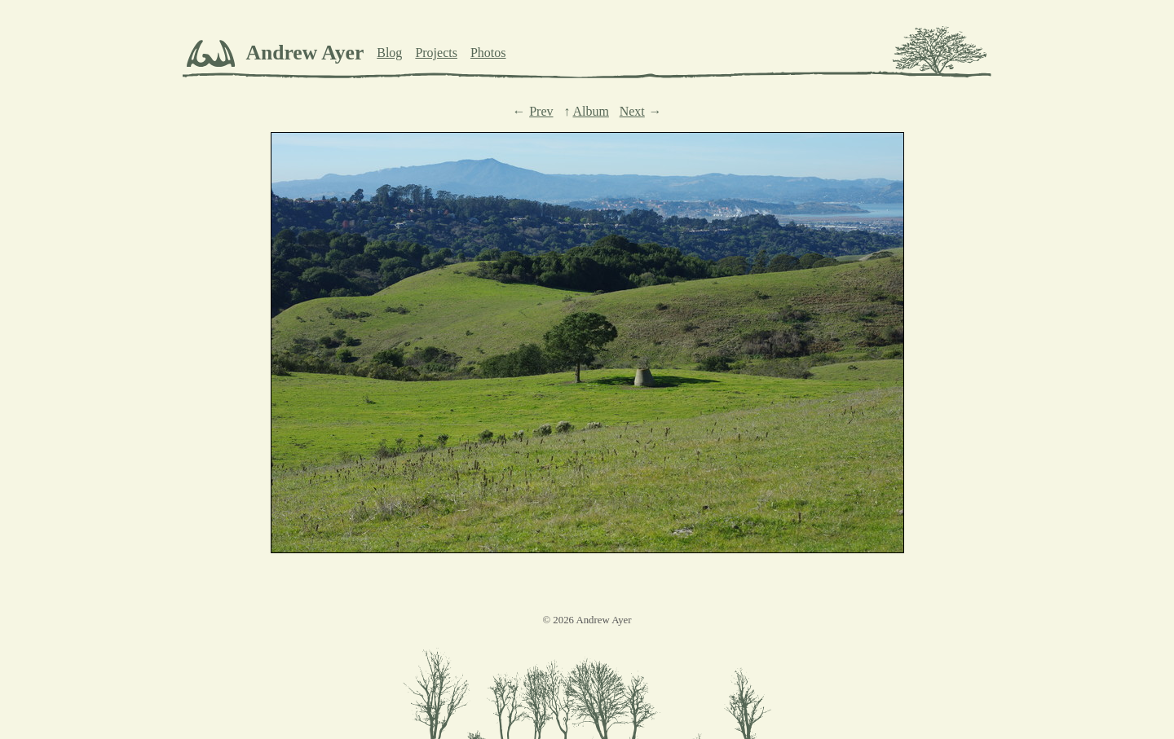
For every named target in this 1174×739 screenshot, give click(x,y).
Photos (488, 52)
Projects (436, 52)
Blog (389, 52)
